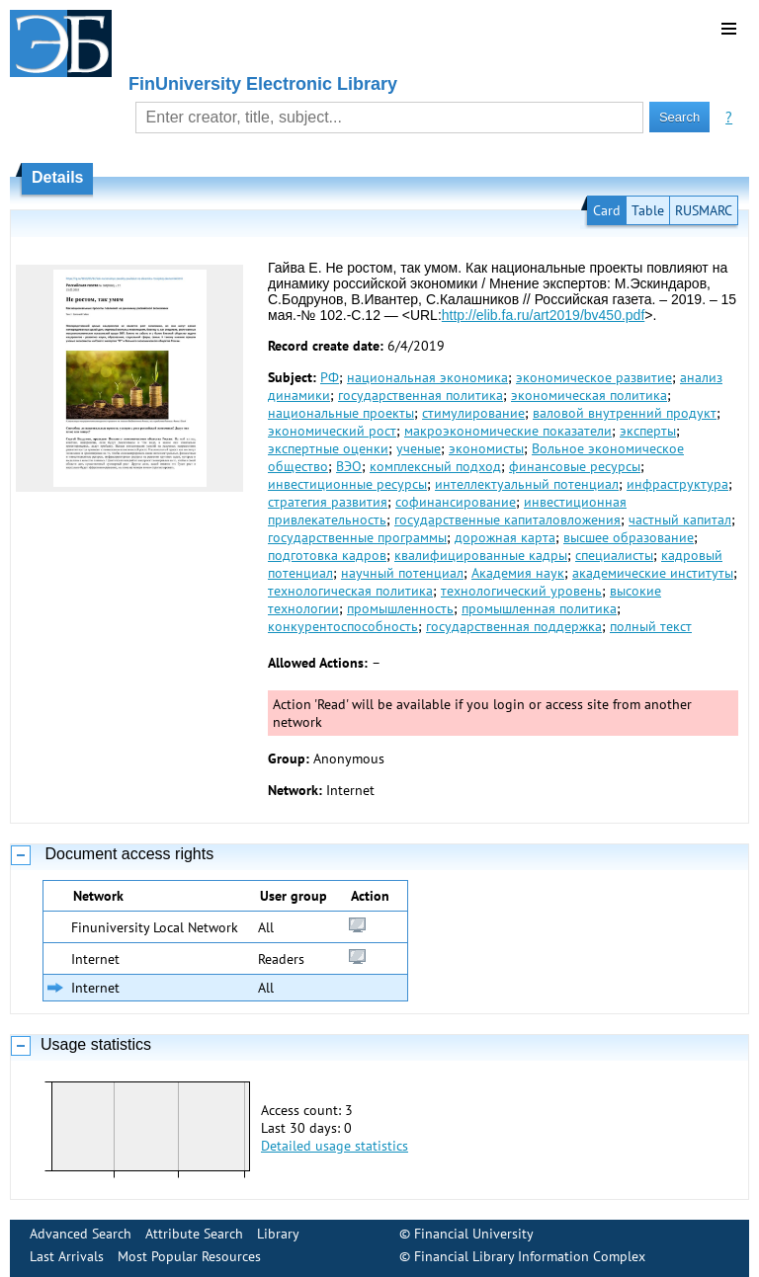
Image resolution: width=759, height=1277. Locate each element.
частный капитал (680, 519)
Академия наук (517, 573)
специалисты (614, 555)
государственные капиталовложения (507, 519)
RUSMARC (703, 210)
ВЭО (349, 466)
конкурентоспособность (343, 626)
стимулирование (473, 413)
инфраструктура (677, 484)
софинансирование (455, 502)
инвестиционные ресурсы (347, 484)
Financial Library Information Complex (529, 1256)
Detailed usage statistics (334, 1146)
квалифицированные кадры (480, 555)
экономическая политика (589, 395)
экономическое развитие (594, 377)
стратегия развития (327, 502)
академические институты (652, 573)
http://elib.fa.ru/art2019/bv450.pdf (543, 315)
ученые (418, 448)
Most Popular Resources (189, 1256)
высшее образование (628, 537)
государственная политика (420, 395)
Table (648, 210)
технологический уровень (521, 590)
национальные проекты (341, 413)
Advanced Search (80, 1233)
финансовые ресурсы (574, 466)
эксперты (648, 430)
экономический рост (332, 430)
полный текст (651, 626)
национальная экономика (427, 377)
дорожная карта (505, 537)
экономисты (486, 448)
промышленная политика (539, 608)
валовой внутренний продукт (625, 413)
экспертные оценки (328, 448)
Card (607, 210)
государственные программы (357, 537)
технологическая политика (350, 590)
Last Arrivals (67, 1256)
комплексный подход (435, 466)
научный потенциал (402, 573)
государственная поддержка (514, 626)
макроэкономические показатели (508, 430)
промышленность (400, 608)
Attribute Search (194, 1233)
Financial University (474, 1233)
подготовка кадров (327, 555)
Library (278, 1233)
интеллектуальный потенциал (527, 484)
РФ (329, 377)
